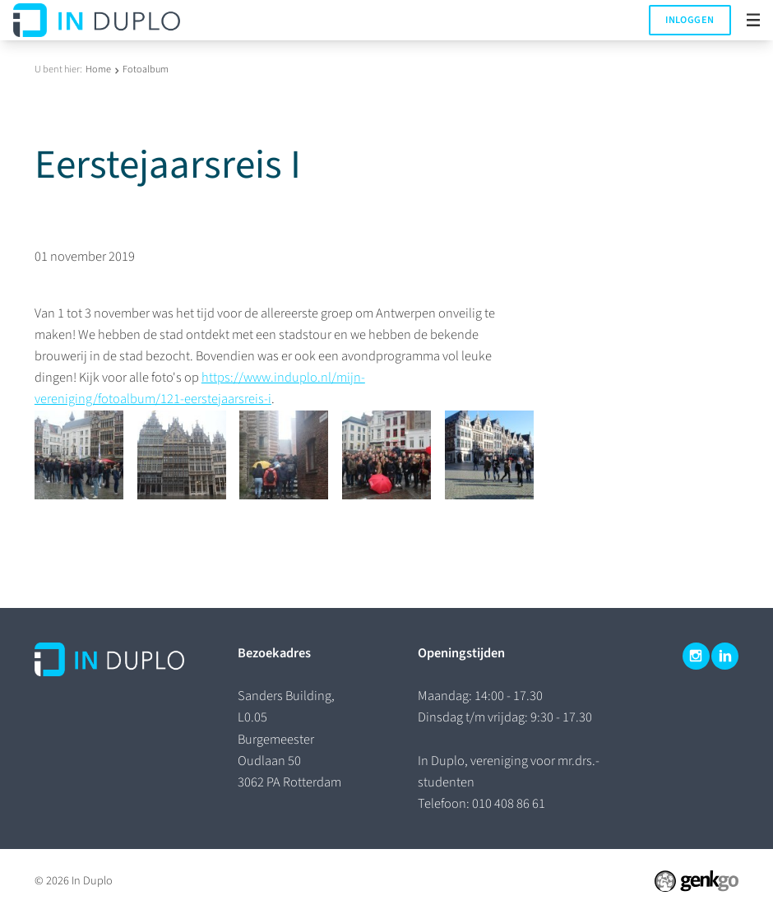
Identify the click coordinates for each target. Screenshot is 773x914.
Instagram (696, 656)
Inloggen (689, 19)
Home (98, 69)
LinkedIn (724, 656)
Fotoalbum (146, 69)
